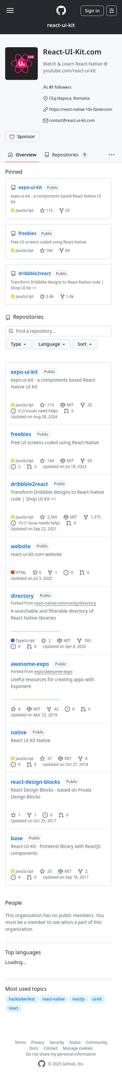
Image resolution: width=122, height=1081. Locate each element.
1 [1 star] (15, 815)
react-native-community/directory (65, 603)
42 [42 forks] (53, 709)
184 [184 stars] (47, 460)
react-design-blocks (35, 781)
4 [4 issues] (15, 877)
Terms (20, 1042)
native (19, 732)
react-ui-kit (61, 25)
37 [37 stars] (46, 758)
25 (64, 210)
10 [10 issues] (17, 523)
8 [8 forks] (83, 758)
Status (75, 1042)
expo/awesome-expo (53, 671)
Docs (33, 1048)
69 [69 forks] (86, 460)
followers (60, 87)
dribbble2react (29, 484)
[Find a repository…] (58, 331)
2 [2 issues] (15, 466)
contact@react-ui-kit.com (72, 120)
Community (96, 1042)
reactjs (78, 999)
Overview (22, 155)
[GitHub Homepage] (42, 1064)
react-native (53, 999)
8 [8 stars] (15, 709)
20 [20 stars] (46, 871)
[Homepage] (61, 10)
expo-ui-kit (24, 371)
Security (56, 1042)
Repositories (66, 155)
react (13, 1008)
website (21, 546)
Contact (51, 1048)
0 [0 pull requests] (69, 411)
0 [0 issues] (68, 572)
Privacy (37, 1042)
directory (22, 595)
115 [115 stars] (47, 405)
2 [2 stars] (46, 640)
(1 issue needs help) (42, 523)
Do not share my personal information (61, 1054)
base (17, 838)
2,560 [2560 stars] (48, 517)
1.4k (67, 296)
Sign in (92, 10)
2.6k (46, 296)
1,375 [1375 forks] (92, 517)
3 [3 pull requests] (31, 466)
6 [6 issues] (15, 411)
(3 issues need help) (39, 411)
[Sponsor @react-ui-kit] (22, 136)
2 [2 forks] (83, 871)
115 (46, 210)
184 (46, 250)
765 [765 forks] (84, 640)
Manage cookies (77, 1048)
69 (64, 250)
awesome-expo (30, 663)
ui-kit (97, 999)
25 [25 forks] (86, 405)
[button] (111, 154)
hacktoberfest (22, 999)
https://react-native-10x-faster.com (80, 109)
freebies (21, 434)
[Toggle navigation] (10, 10)
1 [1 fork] (52, 572)
